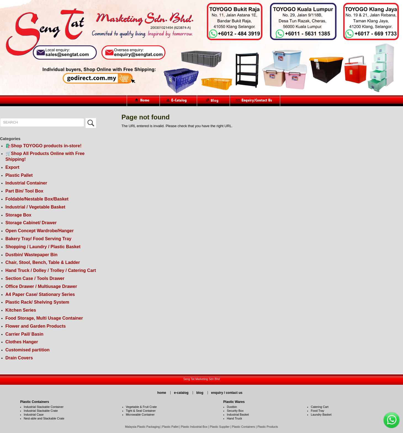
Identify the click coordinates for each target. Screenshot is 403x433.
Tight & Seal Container (141, 410)
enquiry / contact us (226, 393)
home (161, 393)
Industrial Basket (238, 414)
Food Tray (317, 410)
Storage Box (18, 215)
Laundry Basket (321, 414)
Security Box (235, 410)
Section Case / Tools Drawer (35, 278)
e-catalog (181, 393)
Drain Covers (19, 358)
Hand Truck (234, 418)
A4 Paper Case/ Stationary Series (40, 294)
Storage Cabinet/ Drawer (31, 222)
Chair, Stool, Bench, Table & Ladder (43, 262)
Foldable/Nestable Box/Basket (37, 199)
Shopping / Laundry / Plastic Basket (43, 246)
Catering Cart (319, 406)
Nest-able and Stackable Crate (44, 418)
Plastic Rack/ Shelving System (37, 302)
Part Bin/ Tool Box (24, 191)
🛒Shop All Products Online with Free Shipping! (45, 156)
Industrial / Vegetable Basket (35, 207)
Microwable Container (140, 414)
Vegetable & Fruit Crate (141, 406)
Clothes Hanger (22, 342)
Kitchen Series (21, 310)
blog (199, 393)
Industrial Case (34, 414)
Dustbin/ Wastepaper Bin (32, 254)
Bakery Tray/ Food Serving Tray (38, 238)
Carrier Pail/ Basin (25, 334)
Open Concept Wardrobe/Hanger (40, 230)
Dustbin (232, 406)
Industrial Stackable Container (43, 406)
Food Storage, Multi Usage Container (44, 318)
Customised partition (28, 350)
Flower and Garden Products (36, 326)
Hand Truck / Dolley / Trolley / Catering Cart (51, 270)
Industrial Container (26, 183)
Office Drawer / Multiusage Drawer (41, 286)
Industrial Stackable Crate (41, 410)
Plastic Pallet (19, 175)
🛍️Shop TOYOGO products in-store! (44, 145)
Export (13, 167)
